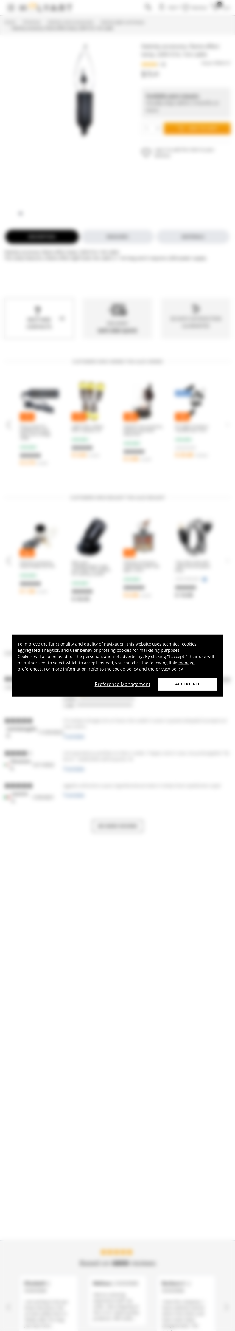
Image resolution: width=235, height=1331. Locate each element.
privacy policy (169, 669)
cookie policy (125, 669)
